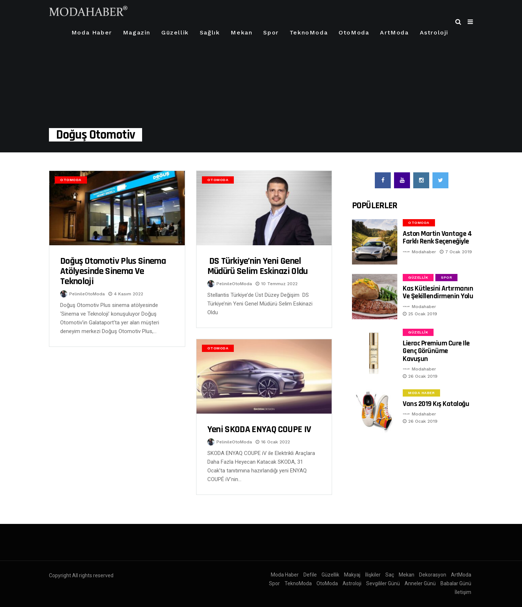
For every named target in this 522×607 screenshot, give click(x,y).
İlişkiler (373, 575)
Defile (310, 575)
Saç (389, 575)
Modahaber (424, 251)
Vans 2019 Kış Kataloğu (436, 404)
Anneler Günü (420, 583)
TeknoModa (309, 32)
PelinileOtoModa (87, 293)
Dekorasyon (432, 575)
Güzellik (175, 32)
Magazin (136, 32)
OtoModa (354, 32)
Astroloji (434, 32)
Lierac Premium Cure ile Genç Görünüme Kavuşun (436, 351)
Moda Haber (91, 32)
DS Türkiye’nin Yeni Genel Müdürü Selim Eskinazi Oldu (257, 266)
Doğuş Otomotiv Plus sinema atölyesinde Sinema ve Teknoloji (113, 271)
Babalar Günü (455, 583)
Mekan (241, 32)
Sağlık (210, 32)
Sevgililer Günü (383, 583)
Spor (270, 32)
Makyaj (352, 575)
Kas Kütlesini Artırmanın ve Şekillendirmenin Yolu (438, 292)
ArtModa (394, 32)
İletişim (463, 592)
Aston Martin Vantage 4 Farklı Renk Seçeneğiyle (437, 237)
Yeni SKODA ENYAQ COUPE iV (259, 429)
